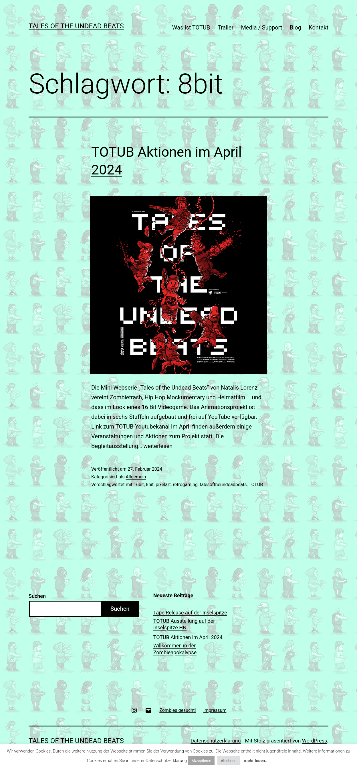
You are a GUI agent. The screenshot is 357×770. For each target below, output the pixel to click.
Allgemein (136, 477)
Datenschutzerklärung (216, 741)
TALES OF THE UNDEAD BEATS (76, 26)
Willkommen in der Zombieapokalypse (175, 649)
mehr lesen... (256, 760)
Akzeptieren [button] (201, 761)
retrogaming (185, 484)
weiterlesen (157, 446)
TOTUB (256, 484)
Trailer (226, 27)
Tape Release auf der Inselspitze (190, 613)
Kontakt (318, 27)
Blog (295, 27)
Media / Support (261, 27)
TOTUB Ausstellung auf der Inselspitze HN (184, 624)
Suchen (37, 596)
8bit (150, 484)
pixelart (163, 484)
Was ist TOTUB (191, 27)
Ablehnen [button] (228, 761)
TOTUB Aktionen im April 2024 (188, 637)
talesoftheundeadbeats (223, 484)
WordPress (314, 741)
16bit (139, 484)
